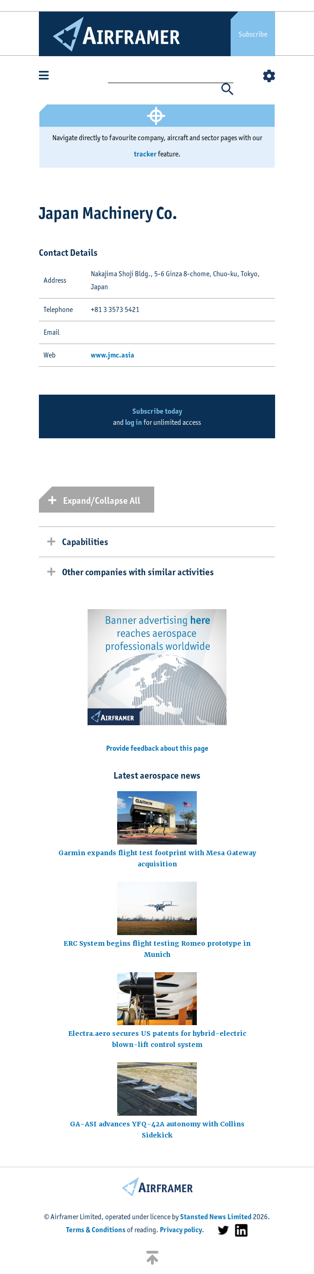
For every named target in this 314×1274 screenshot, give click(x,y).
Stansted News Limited (215, 1216)
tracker (145, 154)
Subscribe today (157, 411)
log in (133, 422)
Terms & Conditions (96, 1229)
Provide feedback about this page (157, 748)
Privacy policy (181, 1229)
